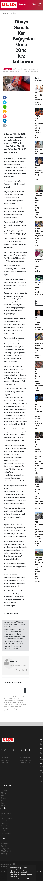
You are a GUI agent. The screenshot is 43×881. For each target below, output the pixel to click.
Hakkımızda (5, 758)
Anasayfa (5, 13)
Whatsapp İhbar (25, 760)
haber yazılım (5, 876)
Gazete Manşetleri (7, 836)
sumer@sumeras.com (18, 665)
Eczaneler (4, 821)
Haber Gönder (25, 763)
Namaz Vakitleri (6, 818)
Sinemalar (4, 828)
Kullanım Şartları (25, 758)
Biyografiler (5, 849)
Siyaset (3, 798)
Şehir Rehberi (6, 833)
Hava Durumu (6, 813)
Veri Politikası (5, 763)
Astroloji (4, 854)
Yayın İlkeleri (5, 760)
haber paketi (4, 874)
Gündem (22, 4)
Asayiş (3, 805)
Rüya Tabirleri (6, 851)
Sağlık (3, 800)
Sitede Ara (5, 844)
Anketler (4, 846)
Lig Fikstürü (5, 823)
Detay (21, 879)
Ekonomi (4, 795)
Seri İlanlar (5, 831)
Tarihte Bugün (6, 826)
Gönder (25, 690)
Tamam (29, 879)
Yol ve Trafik (5, 816)
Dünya (3, 793)
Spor (2, 803)
